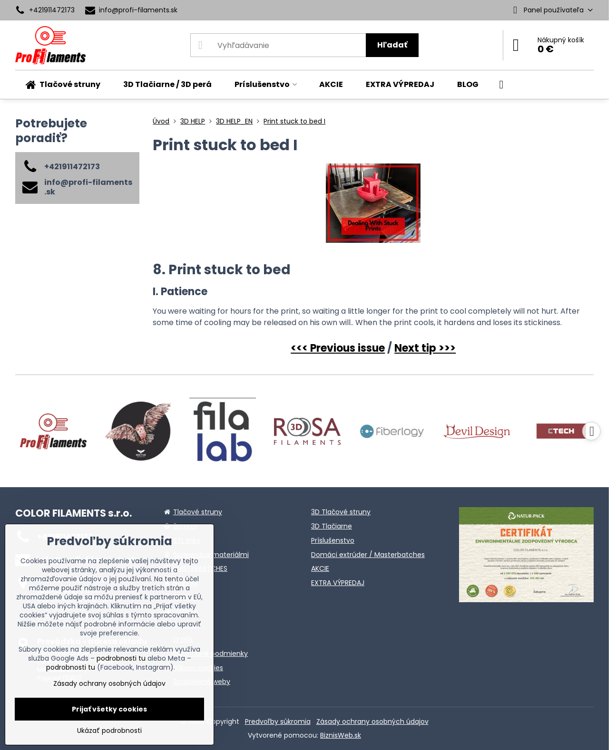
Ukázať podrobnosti (109, 730)
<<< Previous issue (338, 348)
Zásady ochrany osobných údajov (372, 721)
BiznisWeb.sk (340, 735)
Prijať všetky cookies (109, 709)
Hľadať (392, 44)
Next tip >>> (425, 348)
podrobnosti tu (121, 658)
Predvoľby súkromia (278, 721)
